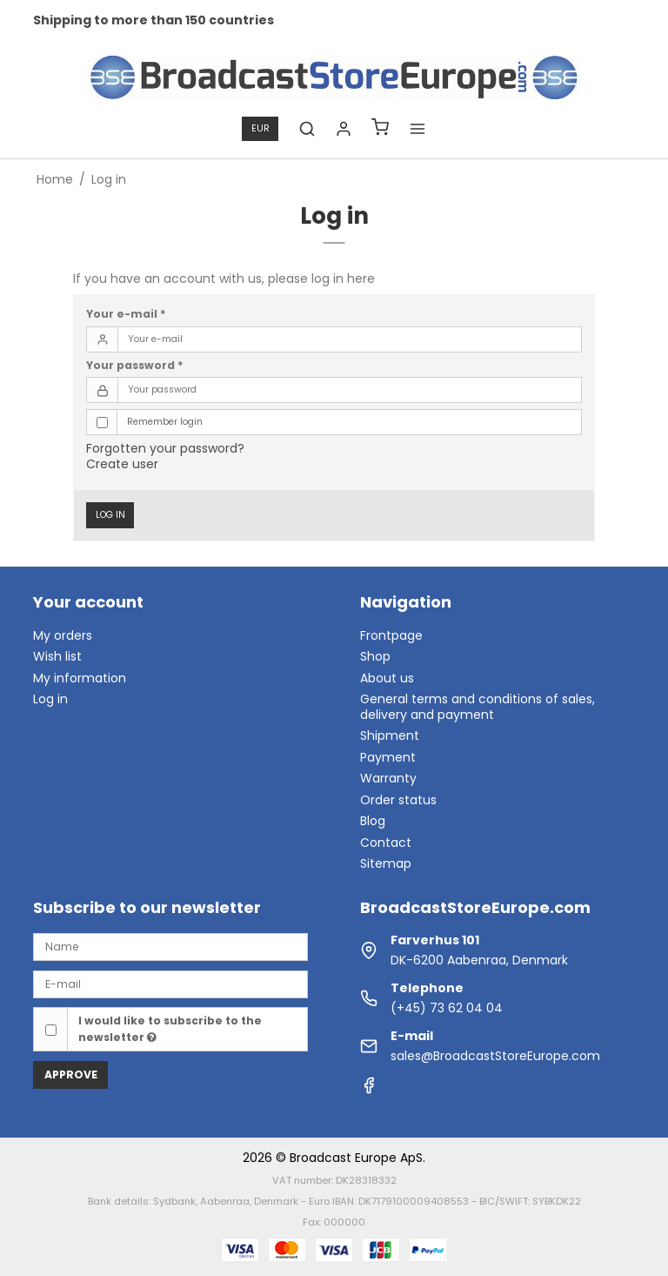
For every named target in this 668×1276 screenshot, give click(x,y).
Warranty (388, 778)
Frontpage (391, 635)
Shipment (389, 735)
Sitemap (385, 863)
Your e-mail (126, 313)
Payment (388, 757)
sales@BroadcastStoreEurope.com (495, 1055)
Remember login (165, 421)
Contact (385, 842)
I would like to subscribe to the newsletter (170, 1028)
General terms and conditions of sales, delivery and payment (477, 706)
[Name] (170, 946)
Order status (398, 800)
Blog (372, 820)
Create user (122, 464)
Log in (110, 514)
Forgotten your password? (165, 448)
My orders (62, 635)
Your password (135, 365)
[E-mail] (170, 983)
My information (79, 678)
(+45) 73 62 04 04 (447, 1008)
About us (387, 678)
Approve (70, 1074)
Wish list (57, 656)
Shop (375, 656)
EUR (260, 128)
